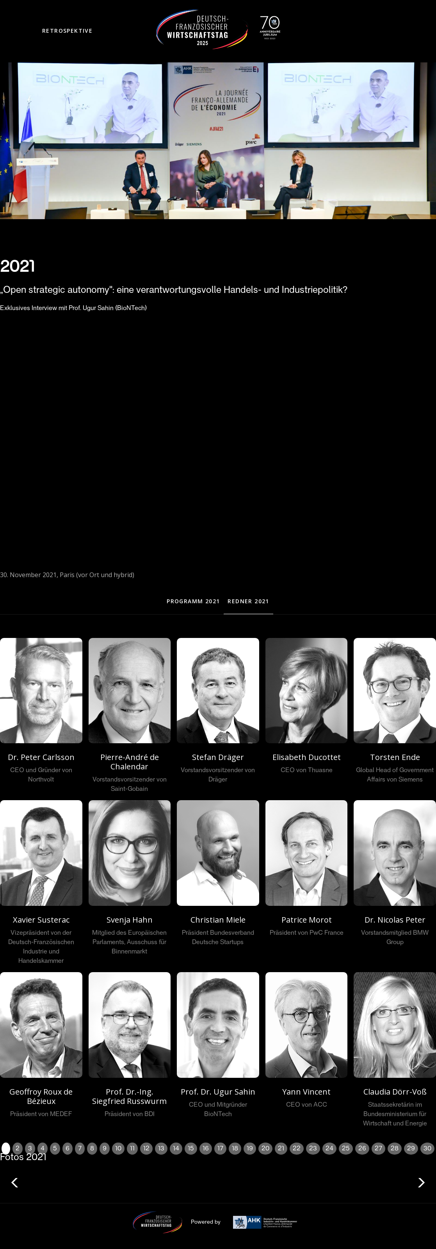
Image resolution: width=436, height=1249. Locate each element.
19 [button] (250, 1149)
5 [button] (55, 1149)
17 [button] (220, 1149)
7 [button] (80, 1149)
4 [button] (42, 1149)
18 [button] (235, 1149)
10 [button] (118, 1149)
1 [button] (6, 1149)
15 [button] (191, 1149)
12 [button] (146, 1149)
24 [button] (329, 1149)
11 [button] (132, 1149)
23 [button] (313, 1149)
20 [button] (265, 1149)
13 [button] (161, 1149)
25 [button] (346, 1149)
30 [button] (427, 1149)
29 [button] (411, 1149)
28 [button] (395, 1149)
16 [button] (206, 1149)
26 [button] (362, 1149)
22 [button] (297, 1149)
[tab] (193, 601)
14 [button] (176, 1149)
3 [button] (30, 1149)
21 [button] (281, 1149)
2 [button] (18, 1149)
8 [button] (92, 1149)
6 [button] (67, 1149)
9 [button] (105, 1149)
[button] (67, 31)
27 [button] (378, 1149)
